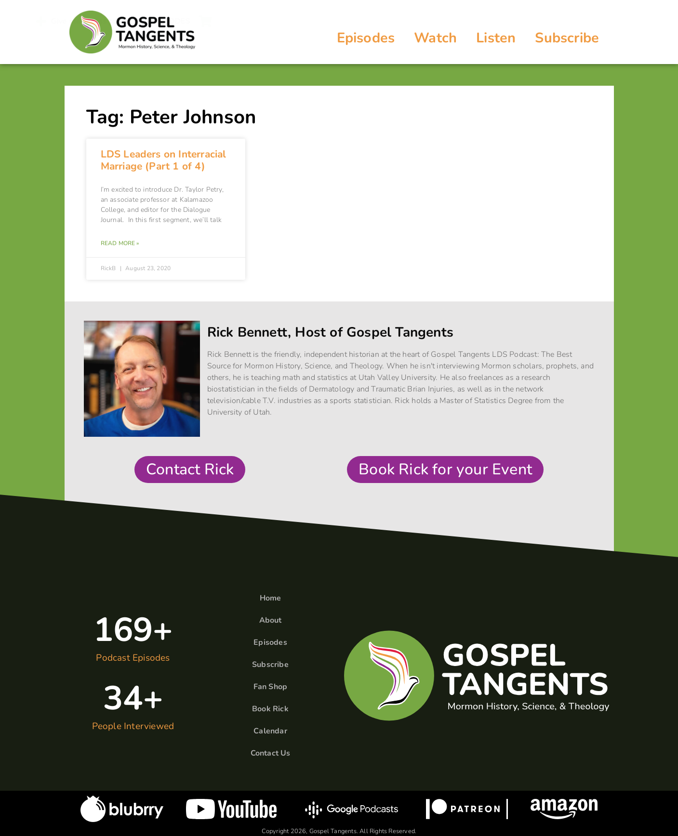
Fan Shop (270, 686)
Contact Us (271, 753)
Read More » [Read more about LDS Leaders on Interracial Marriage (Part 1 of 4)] (120, 243)
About (270, 620)
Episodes (366, 37)
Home (270, 598)
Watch (435, 37)
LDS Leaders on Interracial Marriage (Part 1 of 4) (163, 160)
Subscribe (567, 37)
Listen (496, 37)
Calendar (270, 731)
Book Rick (270, 709)
